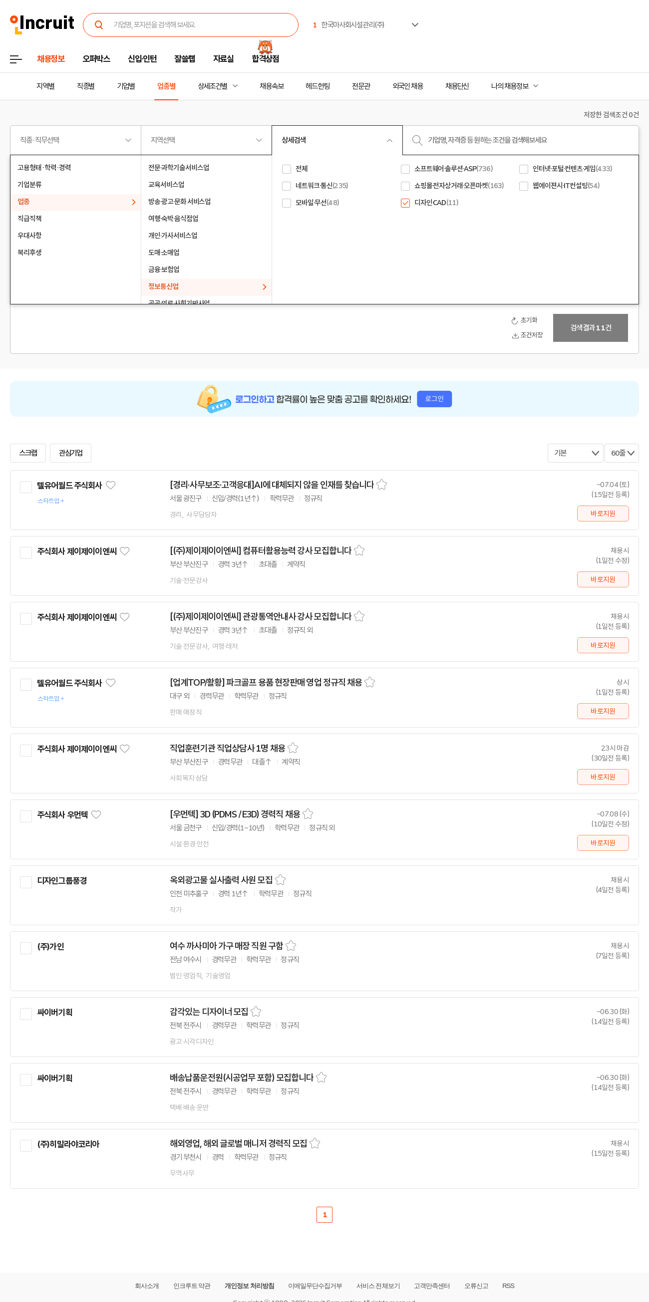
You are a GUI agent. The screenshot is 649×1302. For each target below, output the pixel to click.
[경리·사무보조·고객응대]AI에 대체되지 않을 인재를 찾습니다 (272, 485)
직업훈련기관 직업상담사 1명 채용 (227, 749)
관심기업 (71, 453)
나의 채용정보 (509, 86)
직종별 (86, 86)
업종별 (166, 86)
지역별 (45, 86)
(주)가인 (50, 946)
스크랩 (28, 453)
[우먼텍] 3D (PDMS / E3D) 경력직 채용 (235, 814)
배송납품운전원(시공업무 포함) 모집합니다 (242, 1078)
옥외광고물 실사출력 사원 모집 (221, 880)
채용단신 (457, 86)
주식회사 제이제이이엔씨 (76, 551)
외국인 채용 (407, 86)
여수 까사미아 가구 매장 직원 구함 (226, 946)
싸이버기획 (54, 1012)
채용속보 (272, 86)
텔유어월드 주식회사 (69, 485)
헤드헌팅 (317, 86)
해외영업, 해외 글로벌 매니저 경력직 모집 (238, 1144)
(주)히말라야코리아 (68, 1144)
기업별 (126, 86)
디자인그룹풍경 (61, 880)
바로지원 (603, 513)
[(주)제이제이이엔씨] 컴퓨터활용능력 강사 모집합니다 (260, 551)
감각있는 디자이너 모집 (209, 1012)
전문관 (361, 86)
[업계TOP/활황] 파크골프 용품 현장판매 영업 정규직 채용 (266, 683)
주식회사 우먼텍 (62, 814)
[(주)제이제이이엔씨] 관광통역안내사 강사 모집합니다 (260, 617)
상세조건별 (212, 86)
